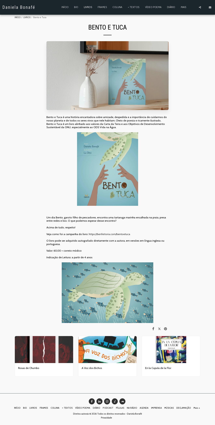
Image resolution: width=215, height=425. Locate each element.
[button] (200, 7)
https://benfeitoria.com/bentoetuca (109, 234)
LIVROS (27, 17)
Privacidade (106, 417)
